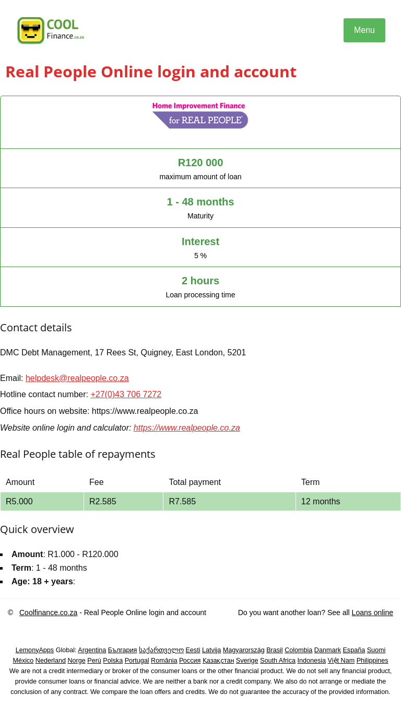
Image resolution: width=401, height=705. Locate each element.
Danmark (327, 650)
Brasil (274, 650)
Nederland (51, 660)
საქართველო (161, 650)
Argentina (92, 650)
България (122, 650)
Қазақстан (218, 660)
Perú (94, 660)
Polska (113, 660)
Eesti (192, 650)
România (164, 660)
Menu (364, 30)
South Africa (278, 660)
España (354, 650)
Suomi (376, 650)
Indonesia (311, 660)
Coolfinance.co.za (48, 612)
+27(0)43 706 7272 (125, 394)
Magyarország (244, 650)
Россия (189, 660)
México (23, 660)
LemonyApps (35, 650)
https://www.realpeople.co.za (187, 427)
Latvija (211, 650)
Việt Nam (341, 660)
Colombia (298, 650)
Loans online (372, 612)
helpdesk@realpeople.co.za (77, 378)
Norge (76, 660)
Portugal (137, 660)
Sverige (247, 660)
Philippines (372, 660)
